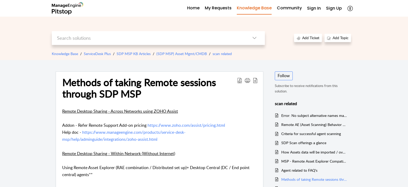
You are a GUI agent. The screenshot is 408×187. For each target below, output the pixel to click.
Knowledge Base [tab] (254, 8)
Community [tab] (289, 8)
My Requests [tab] (218, 8)
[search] (148, 38)
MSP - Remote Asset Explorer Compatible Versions (314, 161)
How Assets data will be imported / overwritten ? (314, 152)
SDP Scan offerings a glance (303, 142)
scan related (222, 53)
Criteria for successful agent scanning (311, 133)
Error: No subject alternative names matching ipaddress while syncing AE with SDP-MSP (314, 115)
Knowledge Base (65, 53)
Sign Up (334, 8)
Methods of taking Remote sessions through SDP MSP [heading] (139, 88)
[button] (350, 8)
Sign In (314, 8)
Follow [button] (284, 75)
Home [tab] (193, 8)
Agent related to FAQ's (299, 170)
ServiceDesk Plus (97, 53)
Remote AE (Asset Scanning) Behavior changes (314, 124)
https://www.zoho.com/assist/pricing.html (186, 125)
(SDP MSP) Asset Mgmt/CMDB (181, 53)
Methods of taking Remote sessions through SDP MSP (314, 179)
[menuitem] (313, 8)
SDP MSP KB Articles (134, 53)
